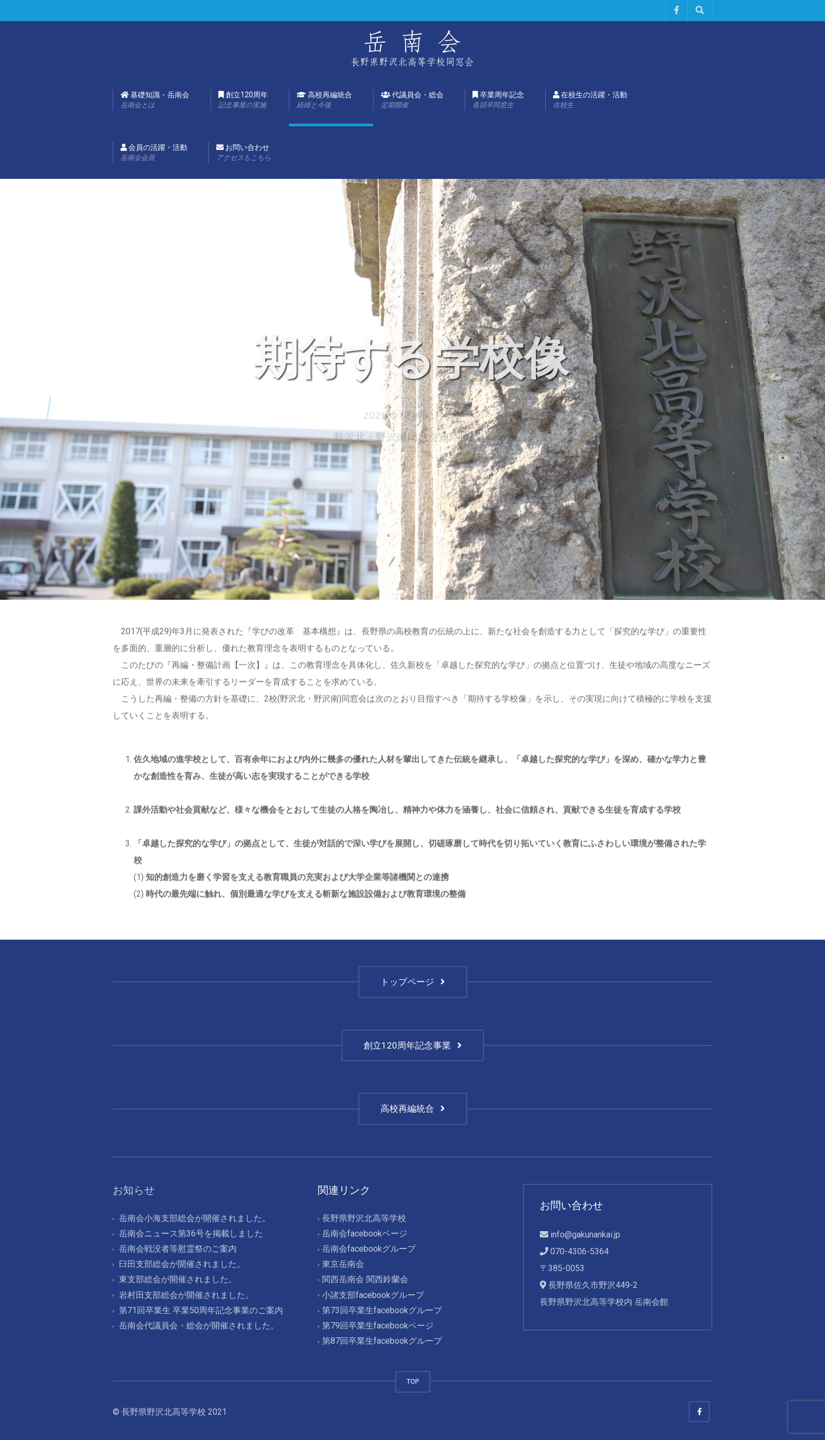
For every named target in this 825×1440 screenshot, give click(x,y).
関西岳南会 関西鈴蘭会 (365, 1280)
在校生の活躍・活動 (590, 100)
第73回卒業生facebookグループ (382, 1310)
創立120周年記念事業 (413, 1045)
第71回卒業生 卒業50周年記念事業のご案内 (201, 1310)
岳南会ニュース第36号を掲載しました (191, 1233)
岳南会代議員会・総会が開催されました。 (199, 1326)
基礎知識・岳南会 (154, 100)
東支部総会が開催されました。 (178, 1280)
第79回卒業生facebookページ (378, 1326)
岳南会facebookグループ (369, 1249)
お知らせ (134, 1190)
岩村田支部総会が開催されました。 (186, 1295)
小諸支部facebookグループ (373, 1295)
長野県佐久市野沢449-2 (593, 1285)
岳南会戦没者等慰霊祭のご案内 (178, 1249)
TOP (413, 1381)
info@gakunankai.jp (585, 1235)
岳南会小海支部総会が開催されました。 (194, 1218)
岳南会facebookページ (364, 1233)
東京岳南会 (343, 1265)
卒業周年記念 (498, 100)
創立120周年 (243, 100)
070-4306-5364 (579, 1251)
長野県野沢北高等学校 (364, 1218)
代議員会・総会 (412, 100)
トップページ (412, 981)
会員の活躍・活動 (153, 153)
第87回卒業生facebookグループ (382, 1341)
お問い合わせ (243, 153)
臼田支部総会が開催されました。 (182, 1265)
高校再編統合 (324, 100)
